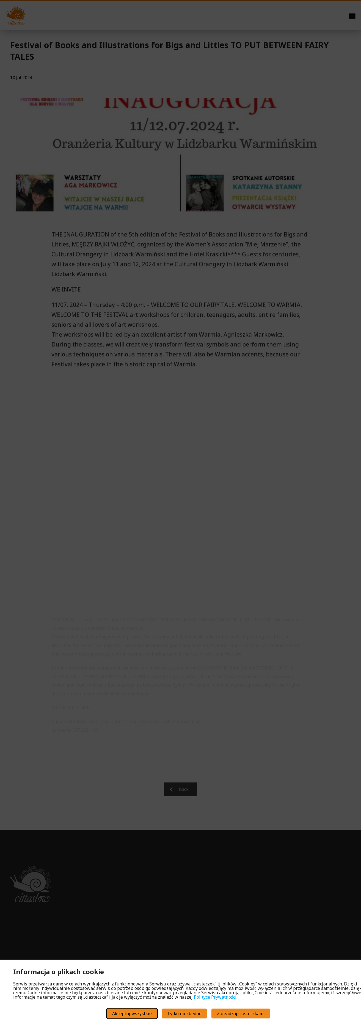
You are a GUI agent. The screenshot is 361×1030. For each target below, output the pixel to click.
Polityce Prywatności (215, 997)
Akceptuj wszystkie (132, 1013)
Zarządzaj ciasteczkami (241, 1013)
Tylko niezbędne (184, 1013)
